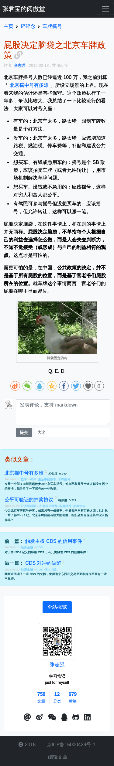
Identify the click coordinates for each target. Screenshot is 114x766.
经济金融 (27, 547)
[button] (27, 717)
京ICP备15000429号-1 (70, 744)
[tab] (57, 607)
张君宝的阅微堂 (23, 8)
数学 (24, 479)
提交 (24, 432)
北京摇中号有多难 (29, 85)
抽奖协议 (79, 506)
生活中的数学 (47, 479)
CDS (39, 547)
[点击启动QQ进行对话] (64, 717)
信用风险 (50, 569)
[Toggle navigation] (105, 9)
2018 (27, 744)
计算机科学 (29, 506)
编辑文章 (57, 757)
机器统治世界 (49, 506)
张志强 (57, 664)
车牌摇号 (64, 479)
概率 (33, 479)
